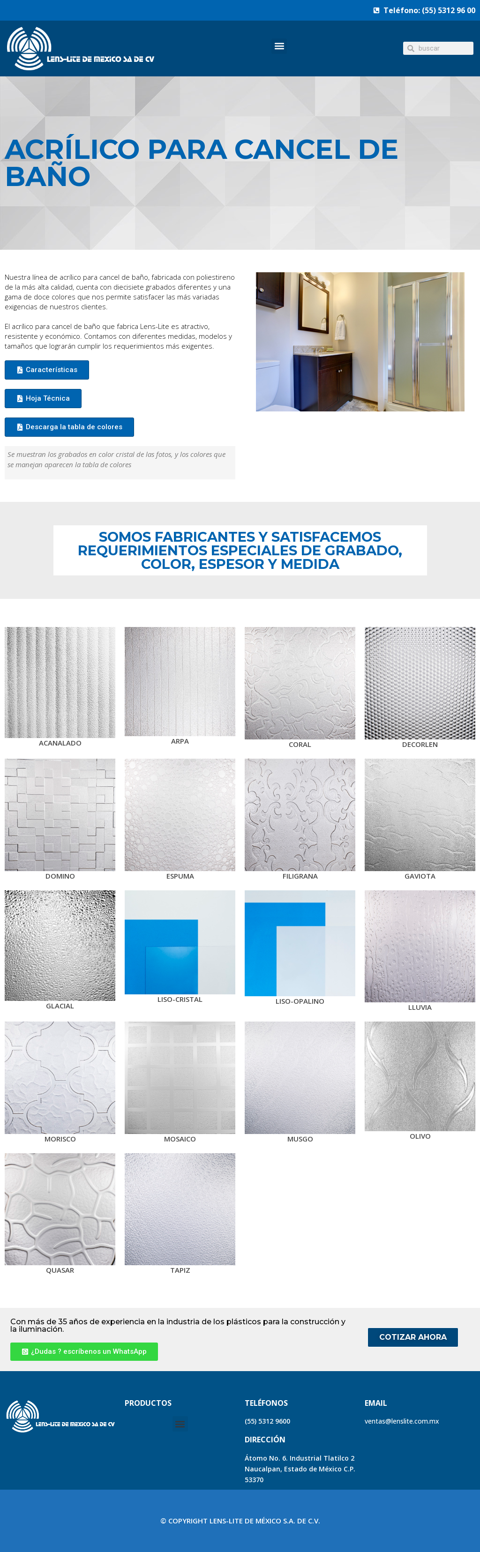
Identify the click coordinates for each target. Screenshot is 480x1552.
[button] (279, 46)
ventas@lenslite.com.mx (402, 1421)
